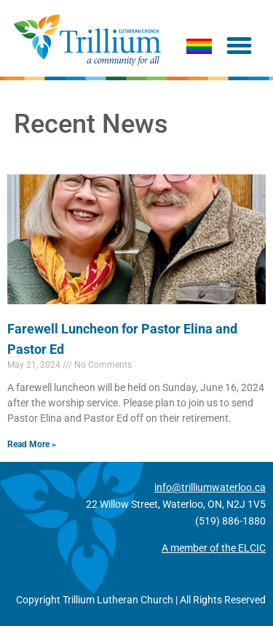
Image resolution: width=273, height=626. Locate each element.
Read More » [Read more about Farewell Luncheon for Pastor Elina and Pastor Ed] (31, 444)
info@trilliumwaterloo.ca (210, 487)
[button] (239, 46)
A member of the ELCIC (214, 548)
